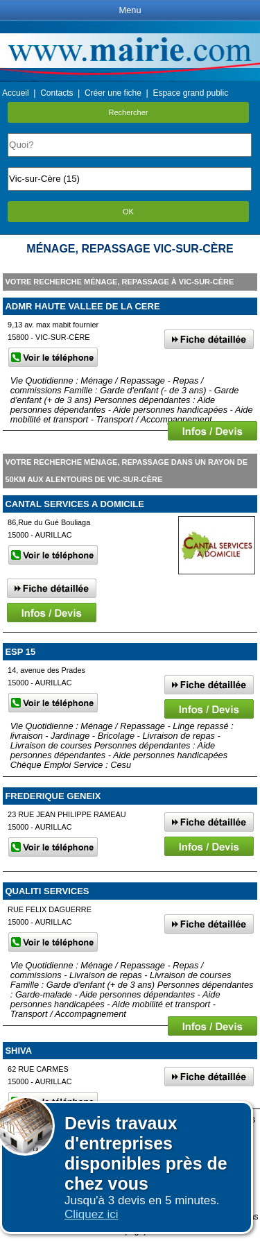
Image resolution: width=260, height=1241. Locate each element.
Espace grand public (190, 93)
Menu (130, 10)
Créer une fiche (113, 93)
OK (128, 211)
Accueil (15, 93)
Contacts (56, 93)
